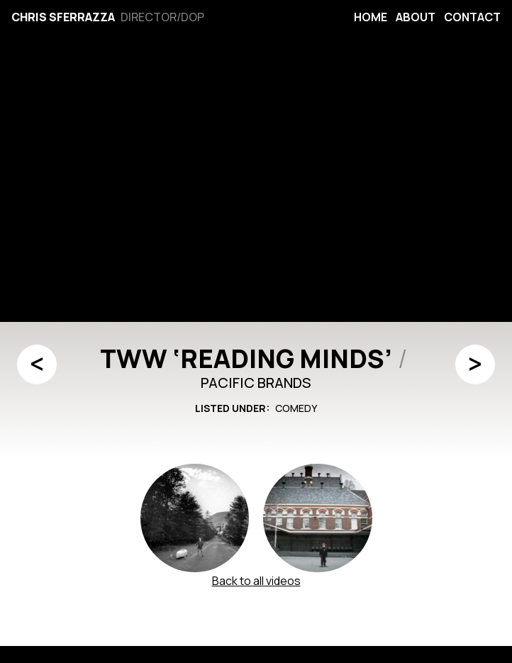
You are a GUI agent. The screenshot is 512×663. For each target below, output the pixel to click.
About (415, 17)
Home (370, 17)
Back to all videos (256, 581)
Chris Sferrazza (63, 17)
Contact (472, 17)
